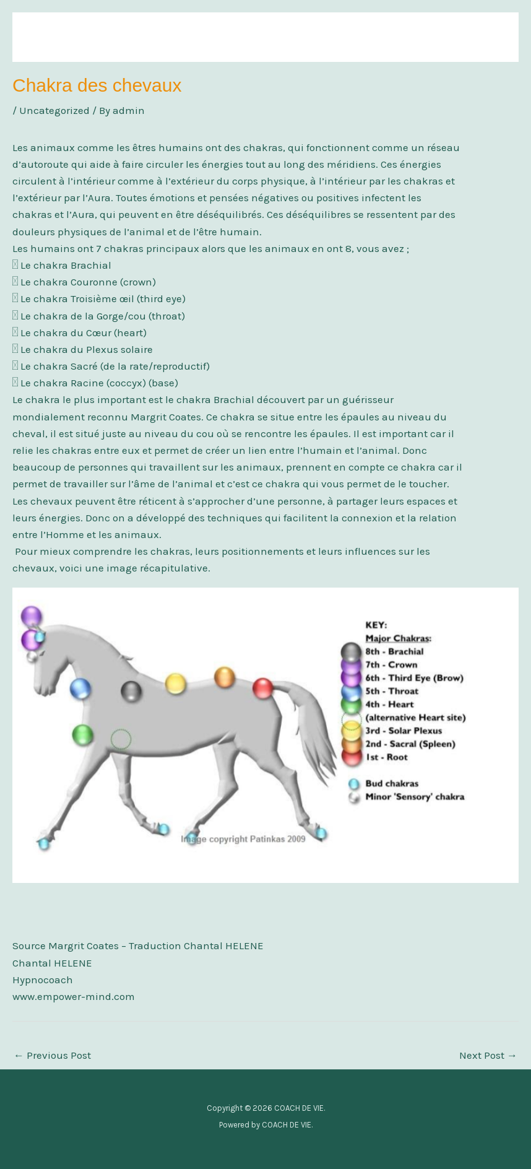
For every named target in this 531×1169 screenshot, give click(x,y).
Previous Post (52, 1055)
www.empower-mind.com (73, 996)
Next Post (488, 1055)
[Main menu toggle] (492, 37)
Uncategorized (54, 110)
